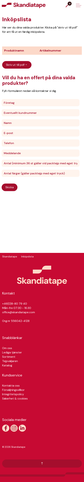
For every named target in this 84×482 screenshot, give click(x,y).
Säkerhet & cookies (15, 398)
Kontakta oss (11, 385)
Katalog (7, 365)
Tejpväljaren (10, 361)
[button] (42, 276)
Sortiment (8, 357)
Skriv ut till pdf (16, 64)
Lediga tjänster (12, 352)
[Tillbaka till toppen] (42, 463)
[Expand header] (78, 5)
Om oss (7, 348)
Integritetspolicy (13, 394)
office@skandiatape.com (18, 312)
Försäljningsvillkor (13, 390)
